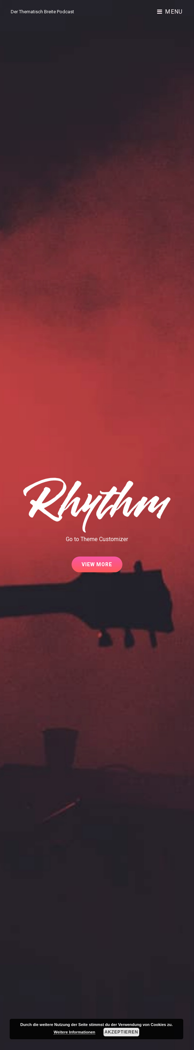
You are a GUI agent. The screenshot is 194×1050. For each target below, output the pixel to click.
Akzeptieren (121, 1032)
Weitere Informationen (74, 1032)
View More (102, 566)
